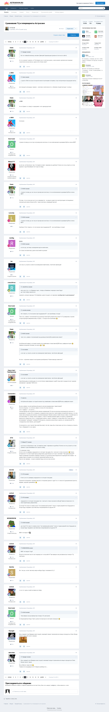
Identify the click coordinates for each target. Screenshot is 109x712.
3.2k (12, 86)
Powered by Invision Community (54, 710)
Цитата (28, 66)
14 (35, 41)
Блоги (27, 12)
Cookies (59, 708)
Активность (13, 8)
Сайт (6, 9)
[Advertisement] (93, 121)
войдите (53, 685)
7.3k (11, 580)
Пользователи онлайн (46, 12)
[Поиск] (86, 8)
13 (32, 41)
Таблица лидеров (59, 12)
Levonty (11, 213)
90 (12, 385)
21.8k (12, 506)
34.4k (12, 483)
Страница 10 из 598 (54, 41)
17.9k (12, 61)
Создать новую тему (59, 35)
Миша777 (11, 161)
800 (11, 152)
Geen (11, 47)
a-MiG (11, 73)
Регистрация (100, 3)
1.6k (11, 451)
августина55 (101, 35)
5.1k (11, 296)
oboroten (11, 652)
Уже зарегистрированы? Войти (85, 3)
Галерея (21, 12)
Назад (9, 41)
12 (30, 41)
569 (11, 251)
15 (38, 41)
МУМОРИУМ (11, 518)
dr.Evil (11, 493)
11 (27, 41)
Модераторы (35, 12)
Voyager (11, 631)
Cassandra (11, 393)
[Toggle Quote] (21, 52)
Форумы (6, 12)
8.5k (12, 666)
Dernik (13, 27)
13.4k (12, 175)
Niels (87, 31)
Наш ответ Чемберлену (11, 371)
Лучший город (23, 29)
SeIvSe (11, 567)
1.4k (11, 407)
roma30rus (11, 282)
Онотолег (11, 139)
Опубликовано (27, 47)
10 (25, 41)
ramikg (11, 238)
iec (12, 261)
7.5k (11, 644)
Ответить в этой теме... (20, 691)
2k (12, 226)
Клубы (32, 8)
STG (11, 438)
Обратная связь (51, 708)
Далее (42, 41)
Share (61, 28)
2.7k (12, 531)
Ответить (73, 35)
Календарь (14, 12)
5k (12, 274)
